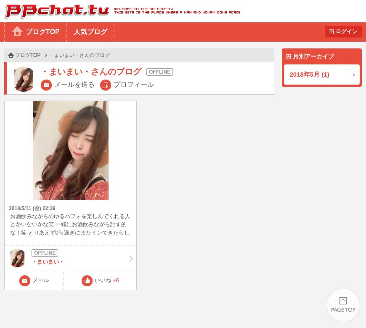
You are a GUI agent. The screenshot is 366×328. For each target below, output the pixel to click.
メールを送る (74, 84)
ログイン (347, 31)
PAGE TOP (343, 305)
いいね (107, 280)
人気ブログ (90, 31)
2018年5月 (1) (309, 74)
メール (40, 280)
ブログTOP (43, 31)
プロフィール (134, 84)
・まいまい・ (70, 258)
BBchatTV (120, 11)
